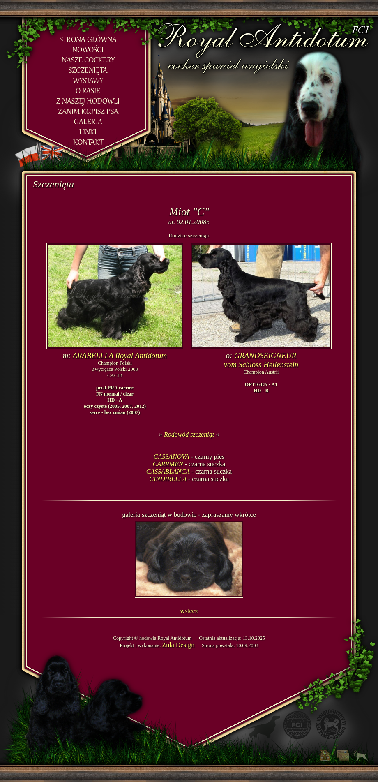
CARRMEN (168, 463)
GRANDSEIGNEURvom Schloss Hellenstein (261, 360)
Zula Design (178, 644)
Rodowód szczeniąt (189, 434)
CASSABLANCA (168, 471)
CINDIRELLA (168, 478)
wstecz (189, 610)
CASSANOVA (171, 456)
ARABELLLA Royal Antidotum (120, 355)
